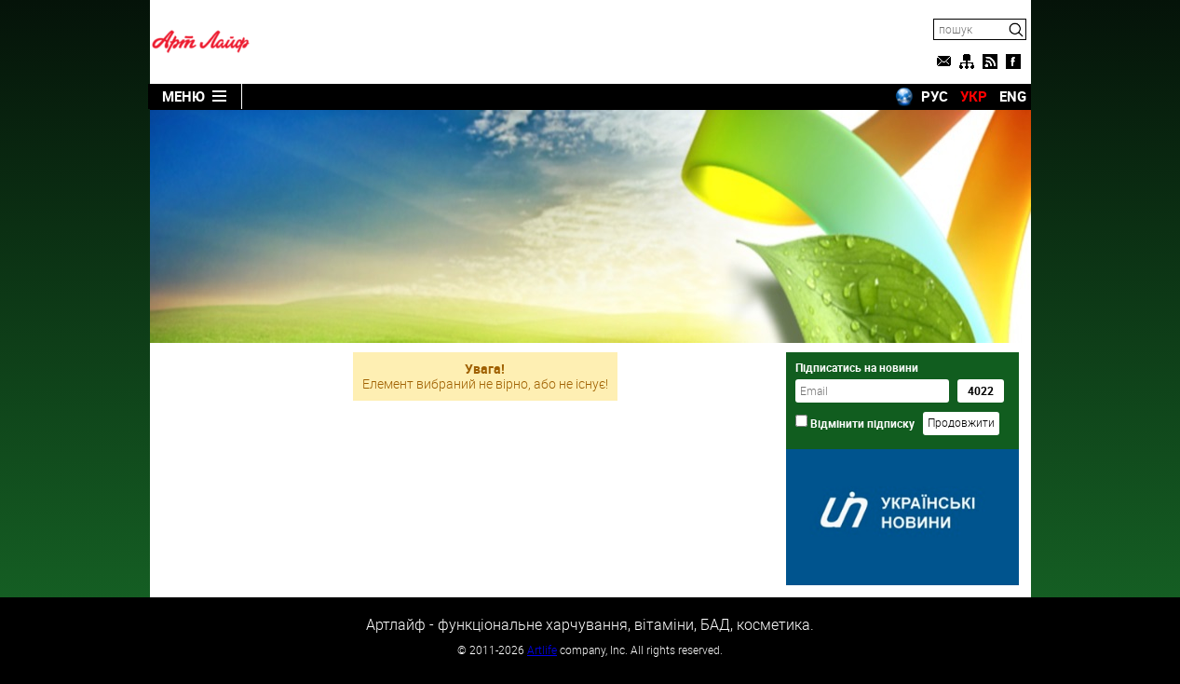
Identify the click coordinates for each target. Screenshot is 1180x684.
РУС (934, 96)
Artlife (542, 649)
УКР (973, 96)
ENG (1012, 96)
